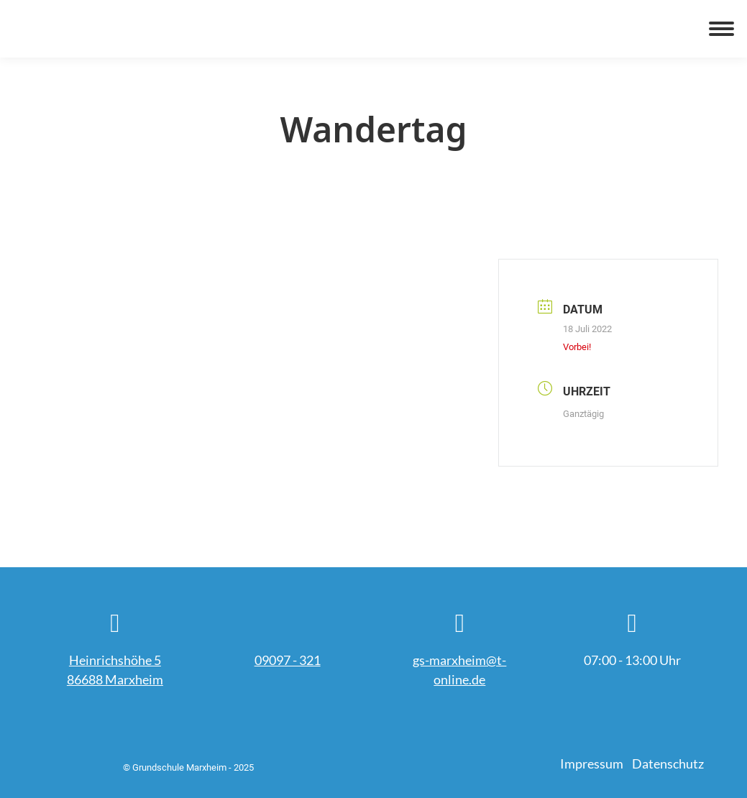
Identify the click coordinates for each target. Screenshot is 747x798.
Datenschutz (668, 763)
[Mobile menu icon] (721, 29)
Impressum (591, 763)
